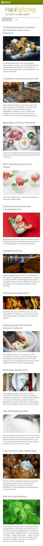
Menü (8, 2)
